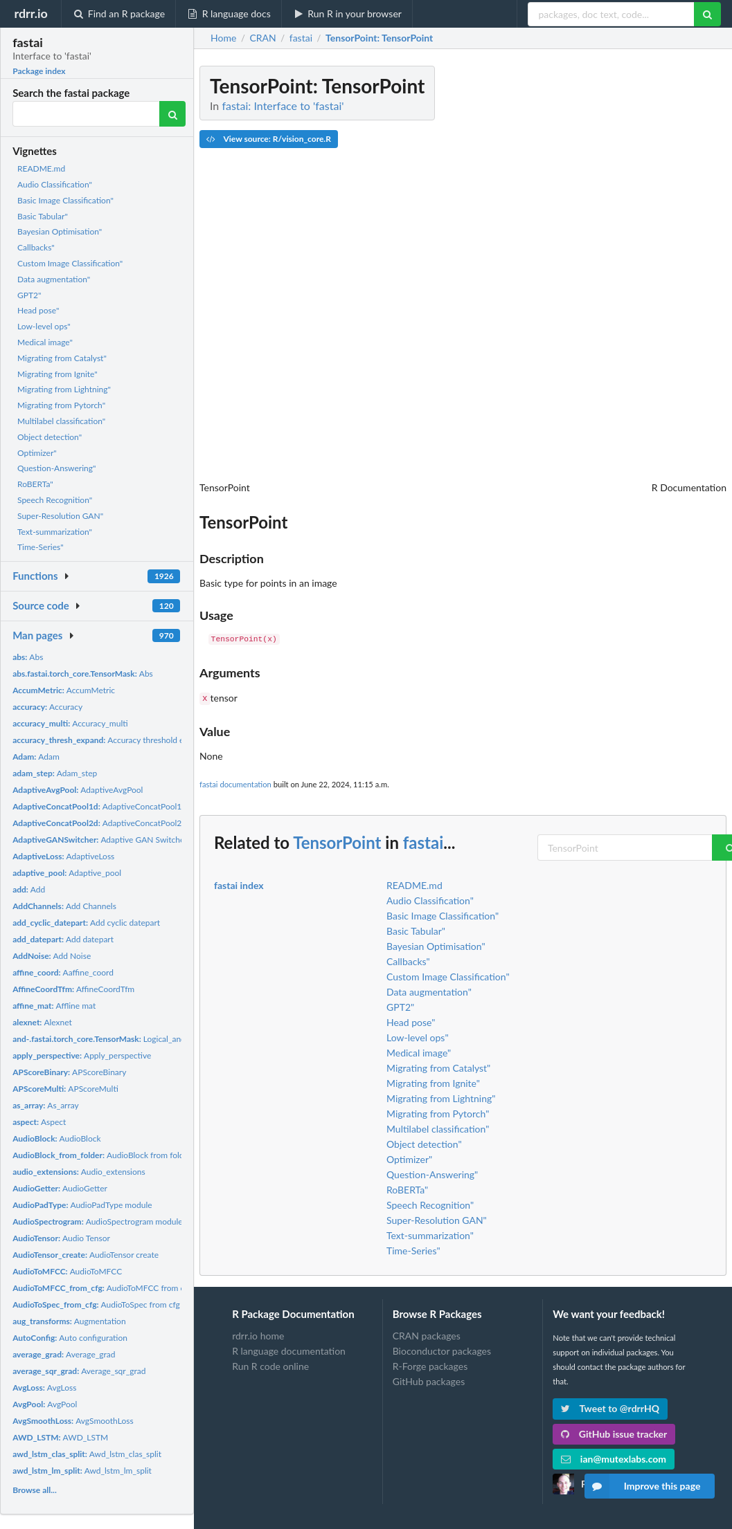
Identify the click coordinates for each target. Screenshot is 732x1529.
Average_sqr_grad (78, 1371)
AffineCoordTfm (73, 989)
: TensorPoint (379, 38)
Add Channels (64, 906)
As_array (45, 1105)
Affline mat (54, 1005)
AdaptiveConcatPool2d (99, 823)
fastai (423, 841)
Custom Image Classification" (70, 263)
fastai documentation (235, 782)
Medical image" (45, 342)
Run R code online (270, 1365)
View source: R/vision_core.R (268, 139)
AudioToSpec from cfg (96, 1304)
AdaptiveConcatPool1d (99, 806)
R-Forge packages (430, 1365)
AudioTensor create (85, 1254)
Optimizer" (37, 453)
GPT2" (29, 295)
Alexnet (42, 1022)
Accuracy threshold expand (109, 740)
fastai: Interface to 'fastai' (282, 105)
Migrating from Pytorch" (61, 405)
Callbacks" (36, 247)
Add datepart (63, 939)
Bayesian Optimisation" (59, 231)
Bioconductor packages (442, 1349)
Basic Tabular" (42, 216)
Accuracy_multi (70, 723)
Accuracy (47, 707)
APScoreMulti (65, 1088)
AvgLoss (44, 1387)
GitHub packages (429, 1380)
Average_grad (63, 1354)
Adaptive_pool (66, 873)
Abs (27, 657)
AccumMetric (63, 690)
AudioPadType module (82, 1205)
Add (28, 889)
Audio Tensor (61, 1238)
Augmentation (68, 1321)
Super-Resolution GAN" (60, 516)
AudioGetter (59, 1188)
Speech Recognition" (54, 500)
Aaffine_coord (63, 972)
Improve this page (642, 1486)
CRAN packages (427, 1334)
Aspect (39, 1122)
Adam (36, 756)
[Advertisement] (622, 273)
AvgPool (44, 1404)
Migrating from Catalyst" (62, 358)
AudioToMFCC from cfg (101, 1288)
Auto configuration (69, 1338)
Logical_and (99, 1039)
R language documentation (289, 1349)
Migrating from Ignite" (57, 374)
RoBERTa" (35, 484)
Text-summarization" (54, 532)
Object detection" (49, 437)
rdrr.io (30, 13)
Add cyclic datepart (86, 922)
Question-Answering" (56, 468)
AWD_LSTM (60, 1437)
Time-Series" (40, 547)
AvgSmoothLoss (72, 1421)
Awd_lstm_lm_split (82, 1470)
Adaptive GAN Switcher (99, 839)
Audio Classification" (54, 184)
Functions (34, 575)
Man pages (37, 635)
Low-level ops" (44, 326)
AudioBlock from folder (101, 1155)
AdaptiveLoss (63, 856)
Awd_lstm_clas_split (86, 1454)
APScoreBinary (69, 1072)
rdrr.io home (258, 1334)
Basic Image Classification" (65, 200)
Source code (40, 605)
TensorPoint (337, 841)
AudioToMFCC (67, 1271)
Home (223, 38)
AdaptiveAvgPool (77, 790)
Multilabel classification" (61, 421)
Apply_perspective (81, 1055)
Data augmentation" (53, 279)
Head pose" (38, 310)
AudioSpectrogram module (97, 1221)
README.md (41, 168)
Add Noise (51, 956)
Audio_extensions (78, 1171)
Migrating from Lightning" (64, 389)
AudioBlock (56, 1138)
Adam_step (54, 773)
